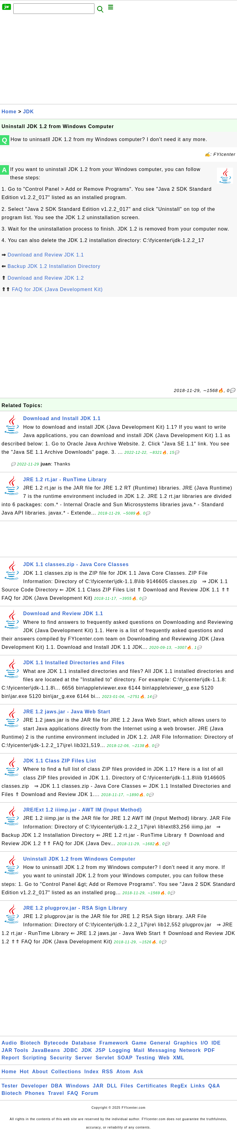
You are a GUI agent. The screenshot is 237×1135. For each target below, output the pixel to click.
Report (10, 1057)
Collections (66, 1071)
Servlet (105, 1057)
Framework (113, 1042)
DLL (112, 1085)
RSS (107, 1071)
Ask (138, 1071)
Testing (145, 1057)
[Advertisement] (118, 61)
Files (127, 1085)
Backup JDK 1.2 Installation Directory (53, 266)
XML (178, 1057)
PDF (209, 1050)
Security (61, 1057)
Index (91, 1071)
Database (84, 1042)
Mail (139, 1050)
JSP (100, 1050)
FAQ (72, 1093)
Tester (10, 1085)
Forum (89, 1093)
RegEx (178, 1085)
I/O (204, 1042)
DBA (57, 1085)
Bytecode (56, 1042)
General (160, 1042)
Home (9, 111)
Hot (24, 1071)
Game (139, 1042)
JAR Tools (15, 1050)
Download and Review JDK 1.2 (45, 278)
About (40, 1071)
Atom (123, 1071)
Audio (9, 1042)
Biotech (30, 1042)
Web (163, 1057)
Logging (120, 1050)
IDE (216, 1042)
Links (198, 1085)
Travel (56, 1093)
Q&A (214, 1085)
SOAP (125, 1057)
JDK (28, 111)
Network (190, 1050)
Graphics (186, 1042)
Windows (77, 1085)
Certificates (152, 1085)
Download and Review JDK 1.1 (45, 254)
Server (83, 1057)
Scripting (35, 1057)
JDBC (70, 1050)
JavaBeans (45, 1050)
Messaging (162, 1050)
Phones (35, 1093)
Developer (34, 1085)
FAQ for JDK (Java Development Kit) (57, 289)
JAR (98, 1085)
